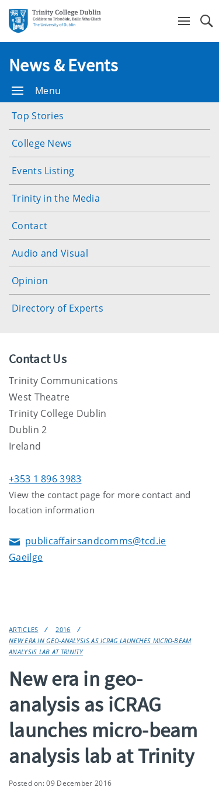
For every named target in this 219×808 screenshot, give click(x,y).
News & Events (63, 65)
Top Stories (38, 115)
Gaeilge (26, 557)
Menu (36, 90)
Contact (29, 225)
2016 (62, 629)
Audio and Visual (50, 253)
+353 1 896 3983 (45, 478)
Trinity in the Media (56, 198)
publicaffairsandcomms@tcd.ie (87, 541)
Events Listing (43, 170)
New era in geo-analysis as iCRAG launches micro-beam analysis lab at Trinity (100, 646)
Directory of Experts (57, 308)
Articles (23, 629)
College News (42, 143)
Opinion (30, 280)
